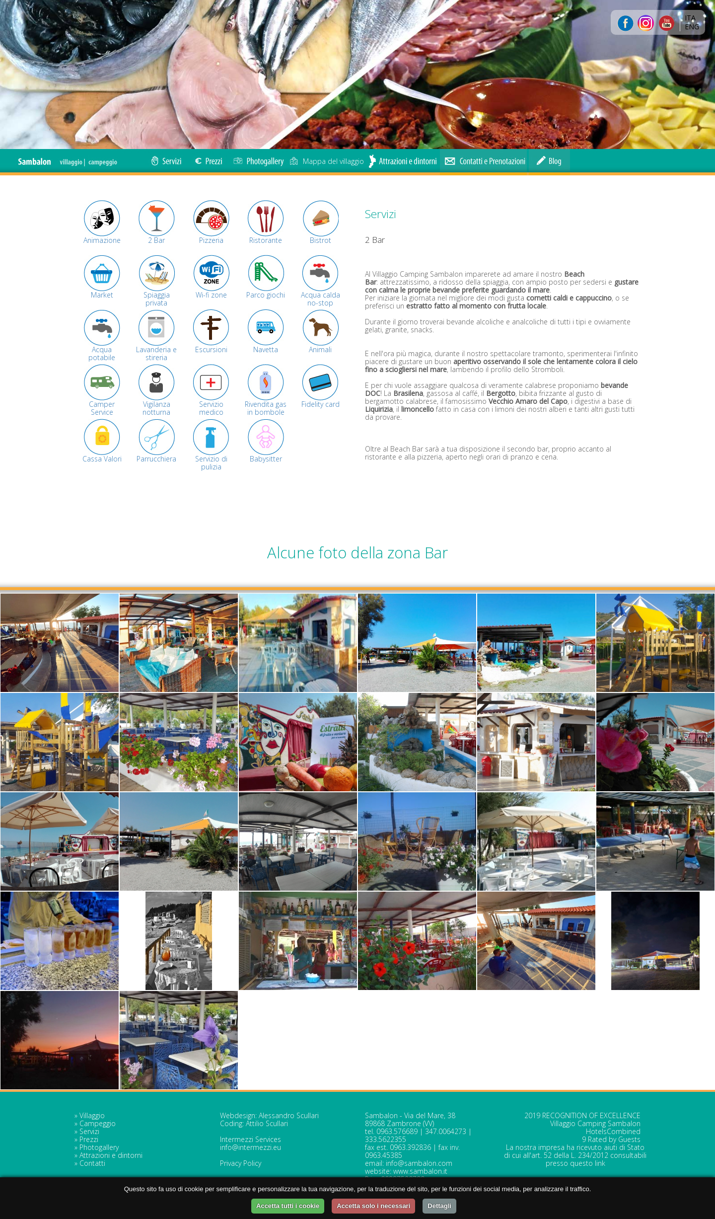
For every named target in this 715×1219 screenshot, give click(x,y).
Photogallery (99, 1147)
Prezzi (88, 1139)
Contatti (92, 1163)
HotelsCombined (613, 1131)
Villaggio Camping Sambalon (595, 1123)
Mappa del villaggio (326, 161)
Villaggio (92, 1115)
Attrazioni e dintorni (111, 1155)
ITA (690, 17)
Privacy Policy (240, 1163)
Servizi (89, 1131)
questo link (587, 1163)
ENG (692, 26)
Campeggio (97, 1123)
